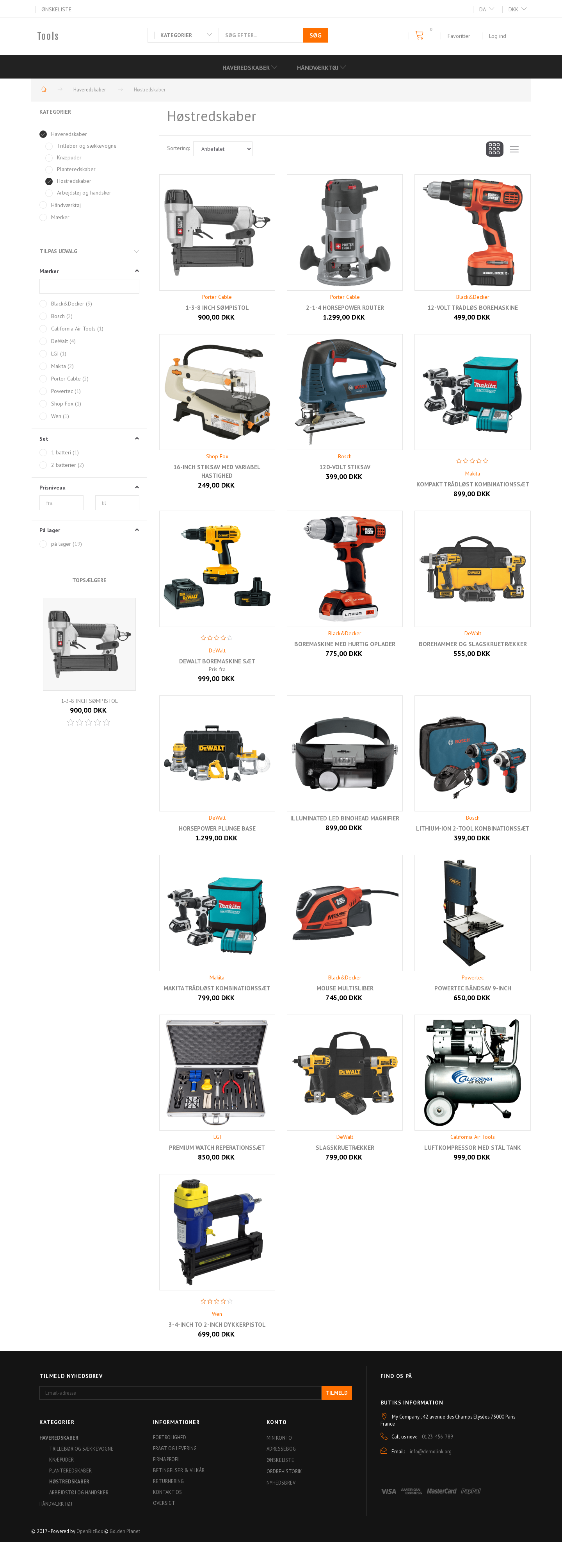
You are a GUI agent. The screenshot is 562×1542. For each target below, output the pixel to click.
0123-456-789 (437, 1436)
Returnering (168, 1481)
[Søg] (315, 35)
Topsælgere (89, 580)
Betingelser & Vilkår (179, 1470)
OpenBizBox (89, 1531)
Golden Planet (125, 1531)
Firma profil (167, 1459)
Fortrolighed (169, 1437)
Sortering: (178, 148)
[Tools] (48, 36)
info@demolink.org (431, 1451)
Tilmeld (337, 1393)
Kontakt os (167, 1492)
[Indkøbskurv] (422, 35)
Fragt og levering (175, 1448)
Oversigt (164, 1503)
